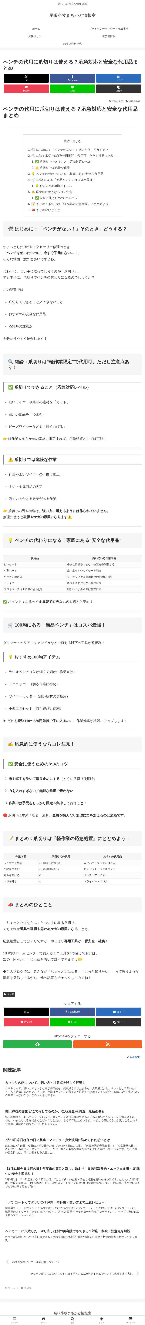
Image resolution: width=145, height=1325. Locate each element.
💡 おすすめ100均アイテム (53, 186)
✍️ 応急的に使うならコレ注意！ (53, 192)
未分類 (9, 995)
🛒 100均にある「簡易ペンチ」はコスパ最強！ (63, 180)
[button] (118, 88)
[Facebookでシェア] (72, 78)
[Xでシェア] (26, 78)
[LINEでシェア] (72, 88)
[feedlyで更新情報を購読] (37, 1045)
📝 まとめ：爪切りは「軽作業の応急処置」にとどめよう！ (71, 204)
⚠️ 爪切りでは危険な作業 (52, 168)
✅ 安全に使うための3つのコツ (56, 198)
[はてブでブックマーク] (118, 78)
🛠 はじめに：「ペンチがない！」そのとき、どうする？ (70, 149)
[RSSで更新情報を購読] (107, 1045)
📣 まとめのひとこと (45, 210)
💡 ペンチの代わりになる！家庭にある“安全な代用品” (67, 174)
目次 (67, 141)
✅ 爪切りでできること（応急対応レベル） (64, 162)
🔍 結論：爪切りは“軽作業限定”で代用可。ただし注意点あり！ (73, 155)
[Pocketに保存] (26, 88)
